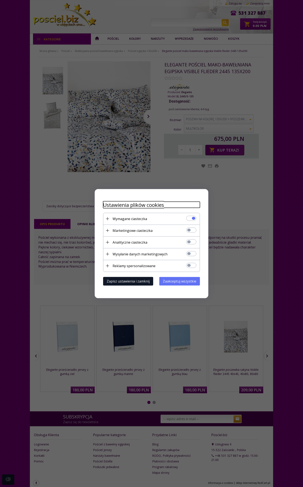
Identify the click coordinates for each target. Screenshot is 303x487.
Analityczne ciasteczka (130, 242)
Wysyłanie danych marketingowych (140, 254)
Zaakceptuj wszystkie (179, 281)
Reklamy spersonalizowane (134, 265)
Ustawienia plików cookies (133, 205)
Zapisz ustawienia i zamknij (128, 281)
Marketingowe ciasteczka (133, 230)
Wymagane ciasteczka (130, 218)
